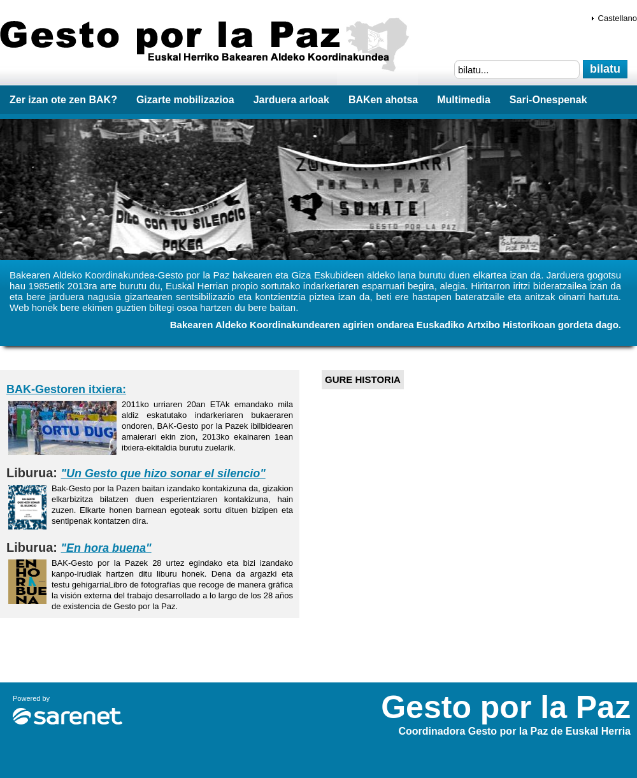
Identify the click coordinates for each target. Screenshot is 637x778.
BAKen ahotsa (383, 99)
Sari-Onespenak (548, 99)
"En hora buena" (106, 548)
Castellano (617, 18)
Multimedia (463, 99)
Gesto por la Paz (209, 44)
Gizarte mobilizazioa (185, 99)
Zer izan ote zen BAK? (63, 99)
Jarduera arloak (291, 99)
